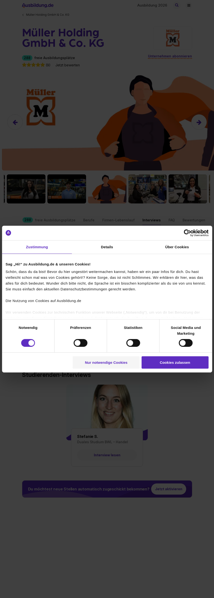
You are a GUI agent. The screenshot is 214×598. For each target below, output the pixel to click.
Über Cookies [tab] (177, 247)
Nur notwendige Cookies (106, 362)
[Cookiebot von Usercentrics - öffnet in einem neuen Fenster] (187, 232)
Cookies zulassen (175, 362)
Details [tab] (107, 247)
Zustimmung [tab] (37, 247)
